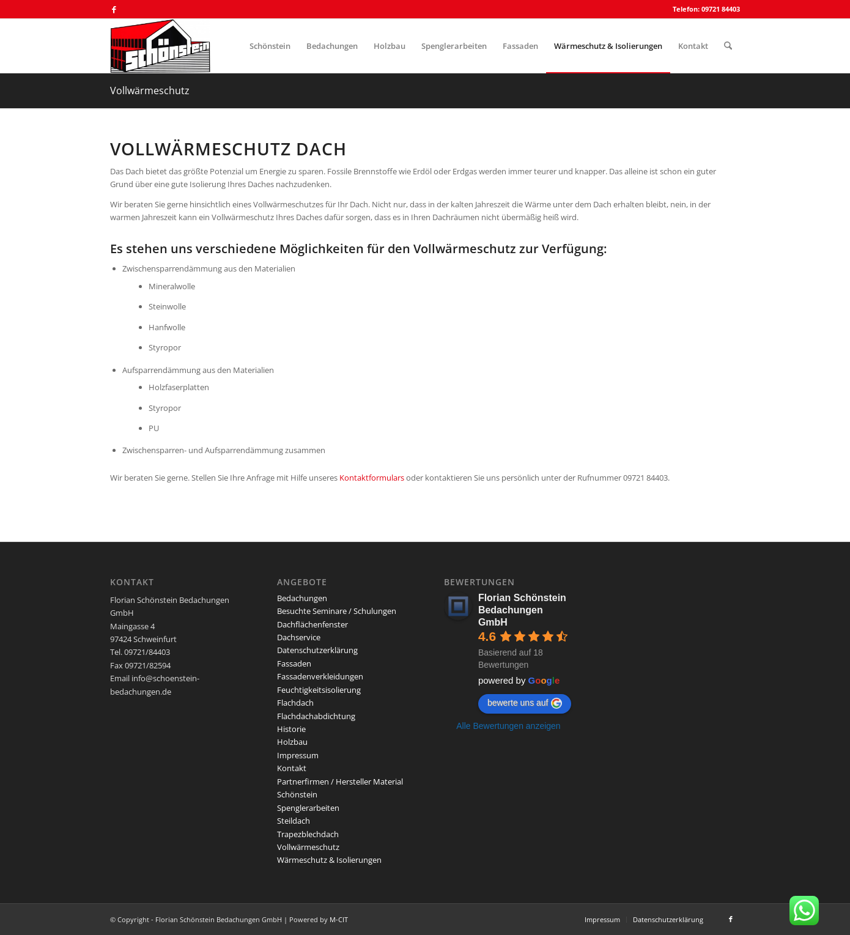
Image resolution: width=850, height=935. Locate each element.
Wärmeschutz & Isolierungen (329, 859)
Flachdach (295, 702)
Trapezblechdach (308, 834)
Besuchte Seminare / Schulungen (336, 610)
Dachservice (298, 637)
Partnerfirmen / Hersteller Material (340, 781)
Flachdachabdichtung (316, 716)
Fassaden (294, 663)
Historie (291, 728)
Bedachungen (302, 598)
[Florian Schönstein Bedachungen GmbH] (160, 46)
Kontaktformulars (371, 477)
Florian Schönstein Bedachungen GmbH (522, 610)
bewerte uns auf (524, 703)
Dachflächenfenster (312, 624)
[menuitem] (270, 46)
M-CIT (339, 919)
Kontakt (291, 768)
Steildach (293, 820)
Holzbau (292, 741)
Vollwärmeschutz (150, 90)
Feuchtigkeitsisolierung (319, 689)
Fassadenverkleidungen (320, 676)
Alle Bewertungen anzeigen (508, 726)
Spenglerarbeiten (308, 807)
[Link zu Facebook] (114, 9)
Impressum (298, 755)
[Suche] (728, 46)
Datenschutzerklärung (317, 650)
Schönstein (297, 794)
